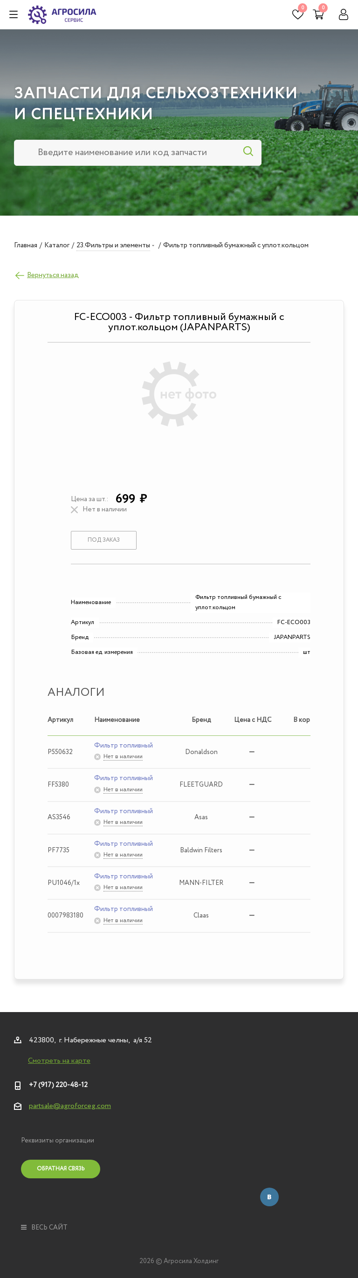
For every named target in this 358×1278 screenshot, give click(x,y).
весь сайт (44, 1227)
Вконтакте (269, 1197)
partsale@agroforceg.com (70, 1106)
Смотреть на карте (59, 1061)
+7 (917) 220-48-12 (58, 1085)
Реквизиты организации (57, 1140)
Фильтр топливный (123, 745)
